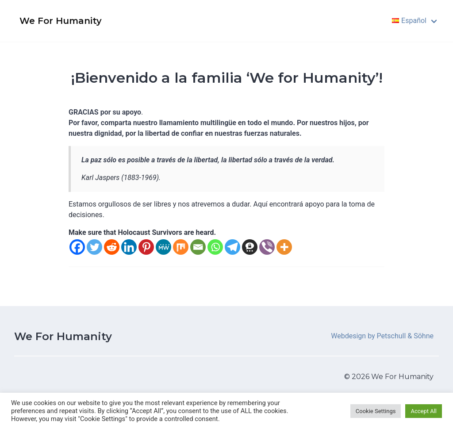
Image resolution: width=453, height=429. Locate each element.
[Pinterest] (146, 247)
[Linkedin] (129, 247)
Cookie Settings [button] (376, 411)
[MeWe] (163, 247)
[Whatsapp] (215, 247)
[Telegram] (232, 247)
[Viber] (267, 247)
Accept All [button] (424, 411)
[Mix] (180, 247)
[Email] (198, 247)
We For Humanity (63, 336)
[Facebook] (77, 247)
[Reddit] (111, 247)
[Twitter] (94, 247)
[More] (284, 247)
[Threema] (249, 247)
